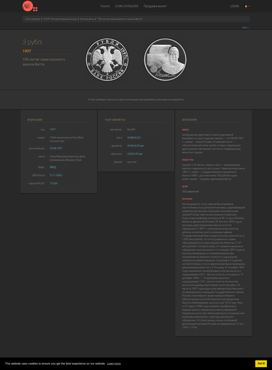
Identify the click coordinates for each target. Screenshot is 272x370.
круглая (131, 162)
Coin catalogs (32, 19)
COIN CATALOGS (126, 6)
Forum (105, 6)
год (42, 129)
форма (118, 162)
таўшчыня (116, 153)
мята (42, 156)
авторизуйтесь (148, 99)
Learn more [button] (114, 363)
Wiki (246, 27)
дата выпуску (37, 148)
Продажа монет (155, 6)
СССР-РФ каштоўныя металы (60, 19)
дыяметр (116, 145)
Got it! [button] (261, 363)
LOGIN (234, 6)
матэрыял (116, 129)
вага (119, 137)
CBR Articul (38, 175)
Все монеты (87, 19)
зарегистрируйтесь (173, 99)
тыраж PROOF (36, 183)
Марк (41, 167)
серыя (41, 137)
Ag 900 (131, 129)
